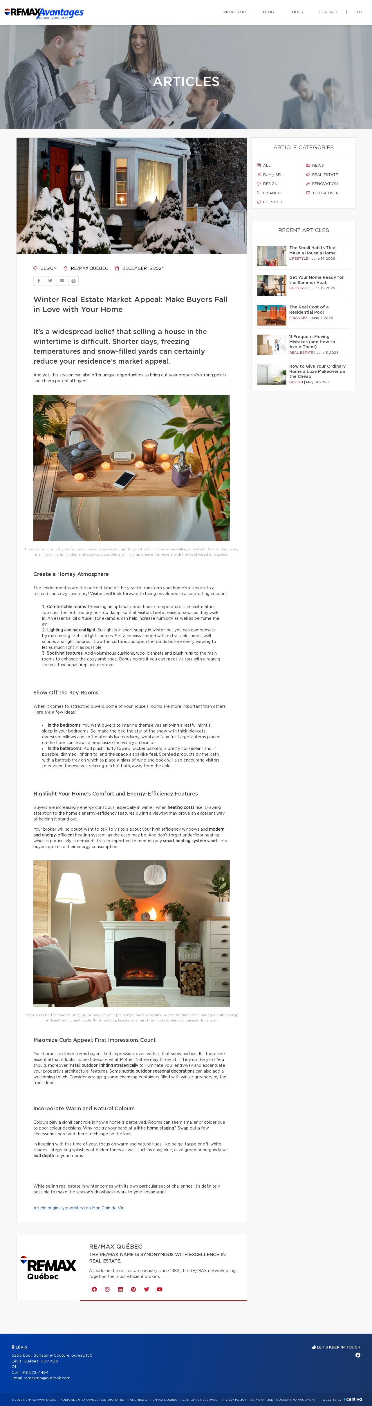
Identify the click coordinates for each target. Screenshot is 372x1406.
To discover (322, 193)
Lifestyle (270, 202)
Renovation (322, 184)
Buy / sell (271, 175)
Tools (296, 12)
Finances (270, 193)
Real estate (322, 175)
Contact (328, 12)
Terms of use (261, 1399)
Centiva (353, 1399)
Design (45, 269)
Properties (235, 12)
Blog (268, 12)
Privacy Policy (233, 1399)
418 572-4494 (34, 1373)
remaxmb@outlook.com (47, 1378)
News (315, 166)
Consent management (296, 1399)
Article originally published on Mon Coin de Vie (78, 1208)
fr (359, 12)
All (264, 166)
